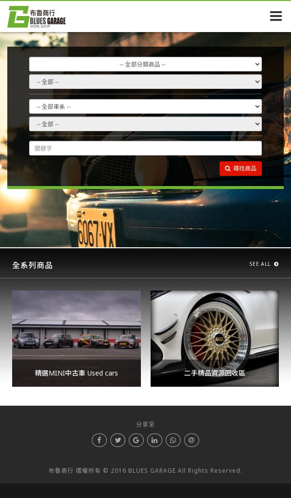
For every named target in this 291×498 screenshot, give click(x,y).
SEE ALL (264, 263)
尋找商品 (241, 168)
